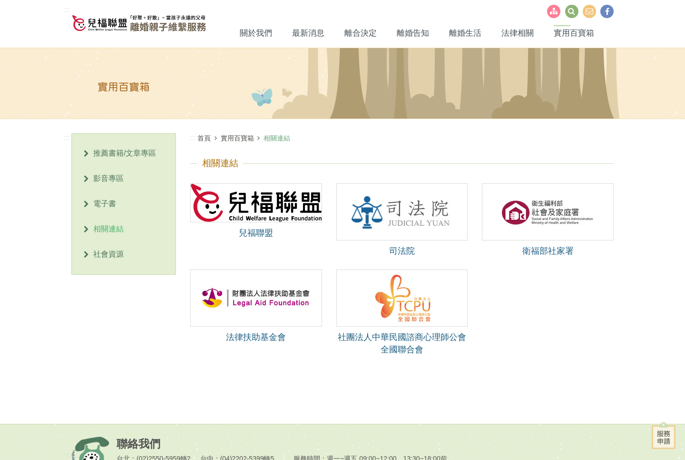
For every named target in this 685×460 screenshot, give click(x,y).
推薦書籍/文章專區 (124, 153)
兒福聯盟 (256, 233)
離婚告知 (413, 33)
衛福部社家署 (548, 251)
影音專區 (108, 178)
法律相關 (517, 33)
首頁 (204, 138)
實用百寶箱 (574, 33)
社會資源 (108, 254)
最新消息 (308, 33)
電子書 (104, 204)
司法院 (402, 251)
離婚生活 (465, 33)
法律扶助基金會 (256, 337)
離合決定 (360, 33)
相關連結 (108, 229)
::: (67, 9)
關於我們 (256, 33)
